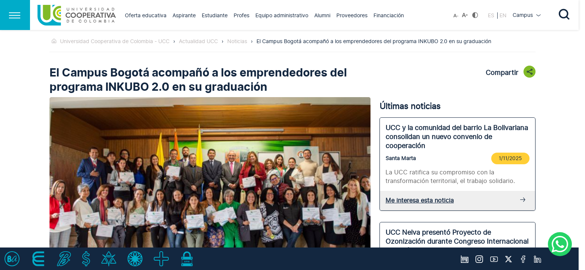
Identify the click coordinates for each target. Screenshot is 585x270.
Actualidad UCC (198, 41)
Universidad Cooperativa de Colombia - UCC (115, 41)
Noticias (237, 41)
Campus (523, 15)
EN (503, 16)
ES (492, 16)
